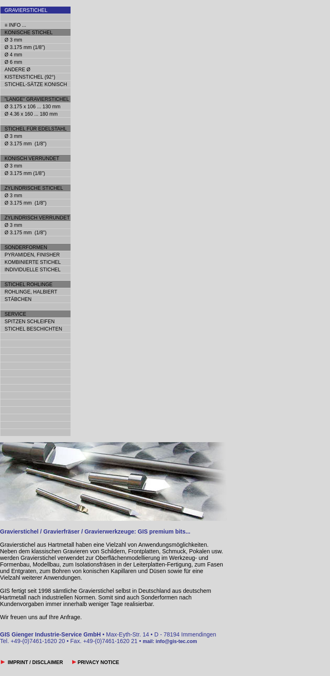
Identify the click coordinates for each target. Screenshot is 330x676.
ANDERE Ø (18, 69)
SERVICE (15, 314)
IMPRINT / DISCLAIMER (34, 662)
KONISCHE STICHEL (29, 32)
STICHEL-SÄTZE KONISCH (36, 84)
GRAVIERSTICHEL (26, 10)
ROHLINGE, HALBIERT (31, 292)
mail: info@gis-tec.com (170, 641)
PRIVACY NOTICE (97, 662)
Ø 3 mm (13, 40)
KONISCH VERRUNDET (32, 158)
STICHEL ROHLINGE (28, 284)
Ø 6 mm (13, 62)
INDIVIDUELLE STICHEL (33, 270)
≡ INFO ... (15, 25)
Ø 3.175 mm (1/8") (25, 47)
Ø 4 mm (13, 55)
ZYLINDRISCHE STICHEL (34, 188)
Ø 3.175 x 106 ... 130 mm (32, 107)
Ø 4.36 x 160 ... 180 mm (31, 114)
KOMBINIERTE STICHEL (33, 262)
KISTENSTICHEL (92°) (30, 77)
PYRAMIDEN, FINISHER (32, 255)
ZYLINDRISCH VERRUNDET (37, 218)
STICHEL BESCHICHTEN (33, 329)
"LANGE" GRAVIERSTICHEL (37, 99)
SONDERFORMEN (26, 247)
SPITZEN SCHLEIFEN (29, 321)
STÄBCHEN (18, 299)
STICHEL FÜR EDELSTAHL (36, 129)
